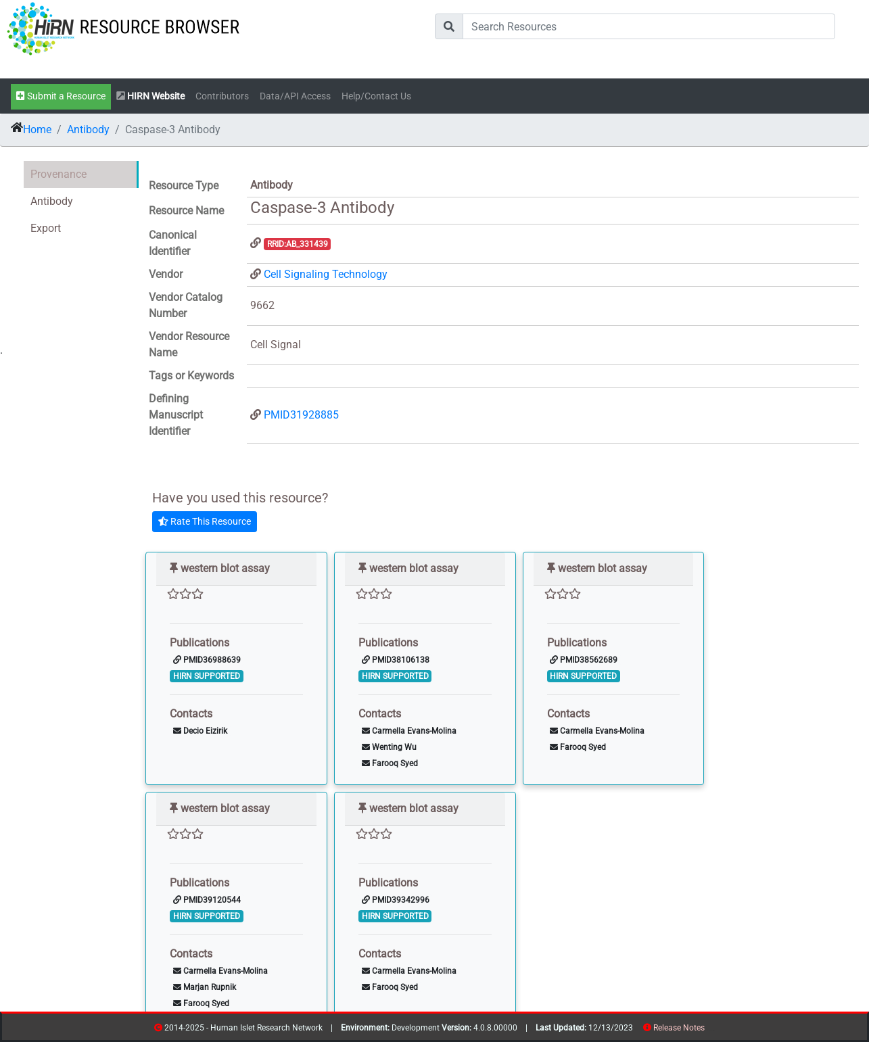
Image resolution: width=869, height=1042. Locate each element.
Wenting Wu (389, 747)
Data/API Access (295, 96)
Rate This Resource (204, 521)
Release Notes (679, 1028)
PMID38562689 (583, 660)
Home (37, 129)
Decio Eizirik (200, 731)
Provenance (58, 174)
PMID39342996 (395, 900)
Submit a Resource (60, 96)
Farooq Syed (390, 763)
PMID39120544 (207, 900)
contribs (713, 1030)
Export (45, 228)
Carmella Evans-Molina (409, 731)
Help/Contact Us (376, 96)
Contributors (222, 96)
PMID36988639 (207, 660)
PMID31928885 (301, 414)
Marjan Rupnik (204, 987)
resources (709, 1030)
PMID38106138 (395, 660)
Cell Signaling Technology (325, 274)
